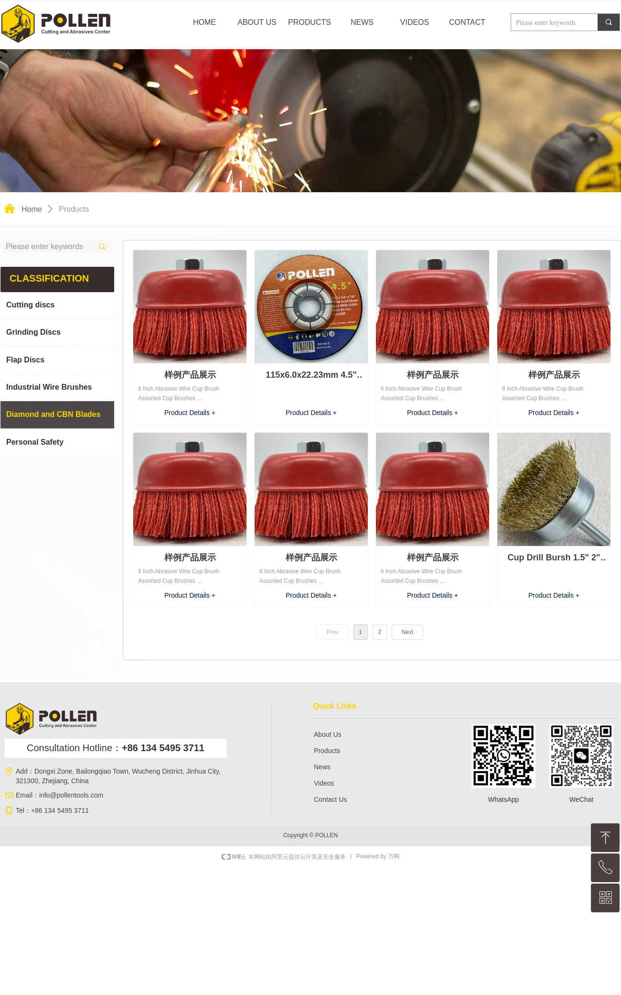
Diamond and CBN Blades (53, 414)
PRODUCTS (309, 22)
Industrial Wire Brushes (49, 387)
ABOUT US (257, 22)
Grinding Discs (33, 332)
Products (74, 209)
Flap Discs (25, 360)
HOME (204, 22)
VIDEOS (414, 22)
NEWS (362, 22)
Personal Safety (35, 442)
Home (31, 209)
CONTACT (467, 22)
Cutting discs (30, 305)
